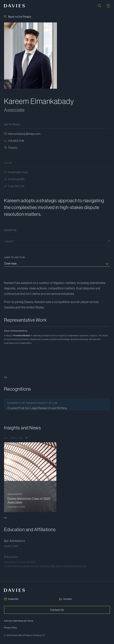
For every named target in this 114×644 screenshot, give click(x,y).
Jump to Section (14, 257)
